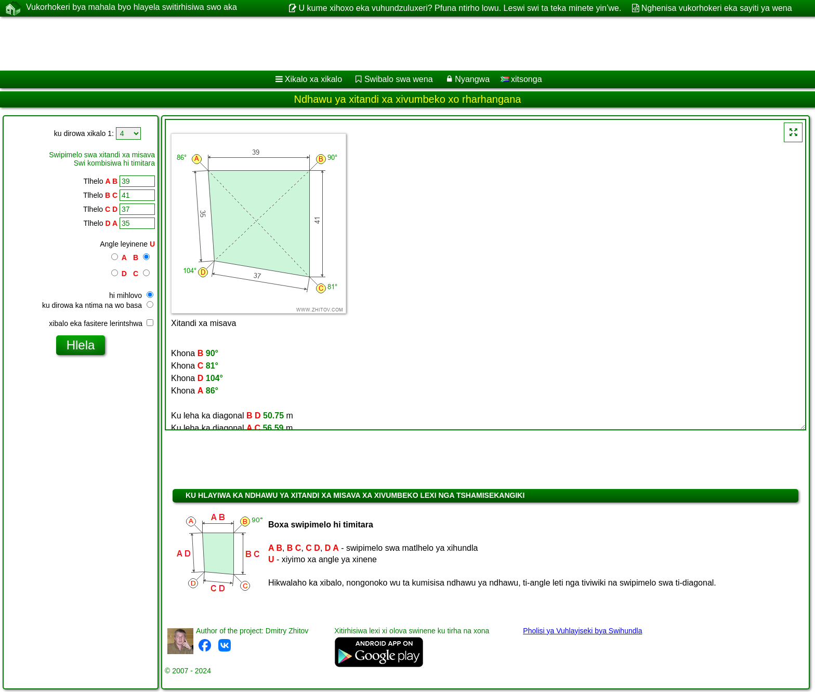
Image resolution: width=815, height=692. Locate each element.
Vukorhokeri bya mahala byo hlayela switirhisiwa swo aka (131, 8)
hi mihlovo (131, 295)
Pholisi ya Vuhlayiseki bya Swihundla (582, 631)
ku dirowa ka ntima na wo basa (97, 305)
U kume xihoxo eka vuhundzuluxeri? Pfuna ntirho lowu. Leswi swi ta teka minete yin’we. (460, 8)
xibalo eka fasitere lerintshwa (101, 323)
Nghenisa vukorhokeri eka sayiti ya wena (716, 8)
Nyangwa (472, 79)
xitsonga (521, 79)
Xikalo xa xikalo (313, 79)
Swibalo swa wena (398, 79)
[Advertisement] (315, 43)
